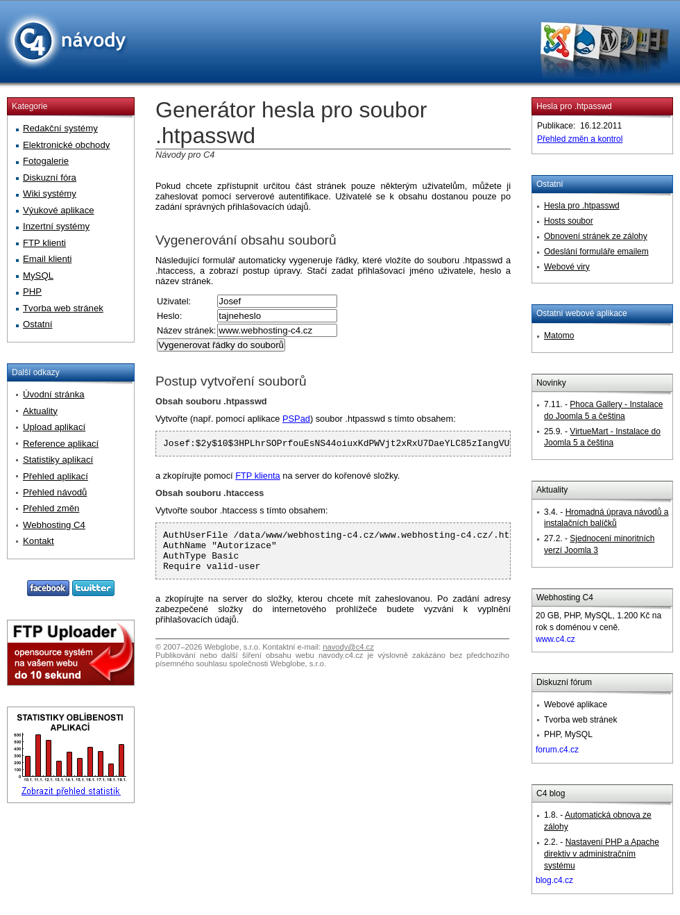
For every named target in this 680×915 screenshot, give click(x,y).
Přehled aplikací (55, 476)
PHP (32, 291)
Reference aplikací (61, 443)
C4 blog (550, 793)
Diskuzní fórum (564, 682)
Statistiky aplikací (58, 459)
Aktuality (552, 490)
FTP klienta (257, 477)
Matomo (559, 335)
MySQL (38, 275)
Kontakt (38, 541)
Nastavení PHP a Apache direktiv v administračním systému (601, 854)
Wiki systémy (49, 193)
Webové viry (567, 267)
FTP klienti (44, 243)
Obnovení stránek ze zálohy (595, 236)
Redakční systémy (60, 128)
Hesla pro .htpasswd (574, 106)
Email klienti (47, 259)
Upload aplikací (54, 427)
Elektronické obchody (66, 145)
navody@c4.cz (348, 657)
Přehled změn (51, 508)
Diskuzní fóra (49, 177)
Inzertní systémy (56, 226)
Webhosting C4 (564, 597)
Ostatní (549, 184)
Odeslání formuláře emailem (596, 251)
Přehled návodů (55, 492)
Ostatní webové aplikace (581, 313)
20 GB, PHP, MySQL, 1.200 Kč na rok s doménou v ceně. (598, 627)
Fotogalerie (46, 161)
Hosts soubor (568, 221)
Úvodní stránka (54, 394)
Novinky (551, 383)
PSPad (296, 418)
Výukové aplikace (58, 210)
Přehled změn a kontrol (579, 139)
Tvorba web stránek (63, 308)
